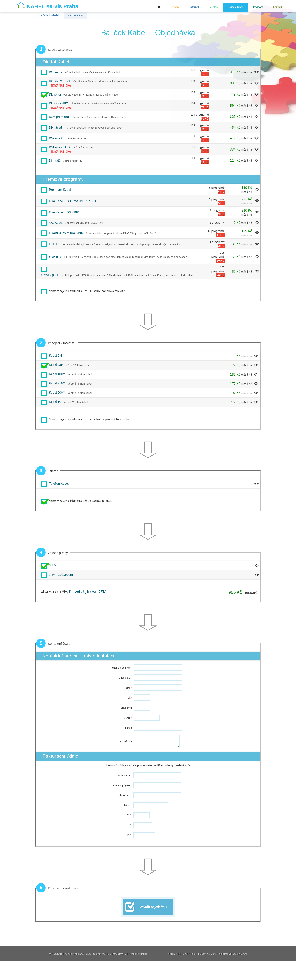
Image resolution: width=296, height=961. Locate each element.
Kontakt (277, 7)
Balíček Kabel (234, 7)
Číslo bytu (126, 708)
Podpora (257, 7)
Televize (172, 7)
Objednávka (76, 15)
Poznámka (126, 741)
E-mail (128, 728)
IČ (130, 825)
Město (128, 688)
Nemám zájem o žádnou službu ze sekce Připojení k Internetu (89, 419)
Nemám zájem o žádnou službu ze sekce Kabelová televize (87, 291)
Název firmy (124, 775)
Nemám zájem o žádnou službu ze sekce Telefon (80, 501)
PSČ (129, 698)
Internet (192, 7)
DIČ (129, 835)
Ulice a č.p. (125, 678)
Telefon (211, 7)
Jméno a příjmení (121, 668)
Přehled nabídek (50, 15)
